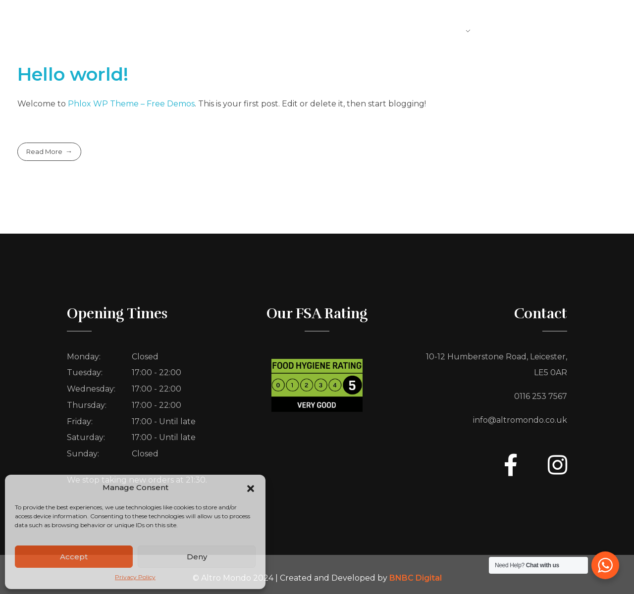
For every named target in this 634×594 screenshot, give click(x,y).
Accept (74, 556)
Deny (197, 556)
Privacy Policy (135, 577)
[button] (251, 488)
